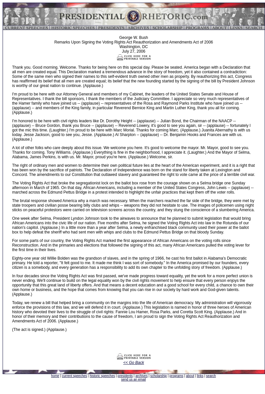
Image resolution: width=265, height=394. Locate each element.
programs (176, 376)
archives (141, 376)
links (200, 376)
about (190, 376)
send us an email (133, 379)
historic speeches (102, 376)
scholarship (158, 376)
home (55, 376)
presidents (125, 376)
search (211, 376)
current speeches (74, 376)
